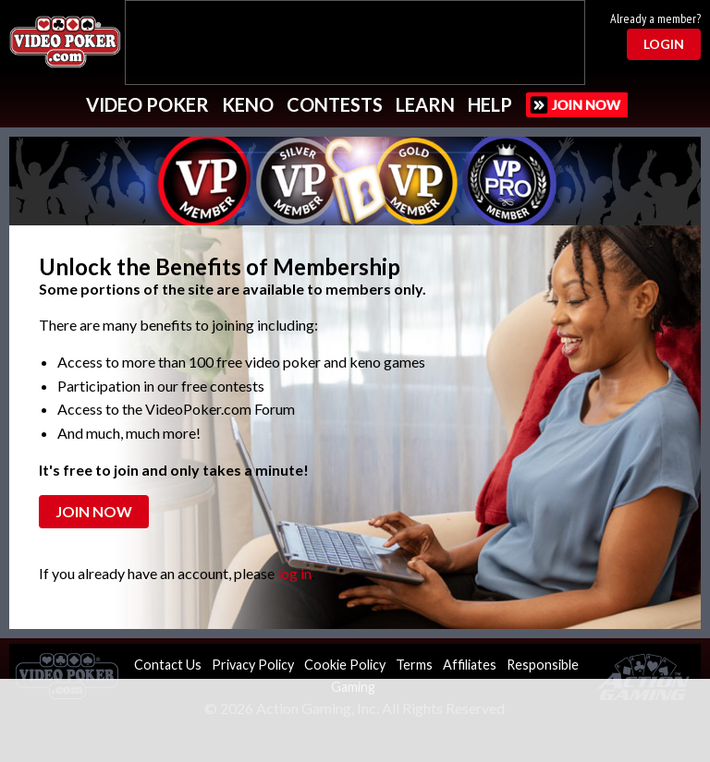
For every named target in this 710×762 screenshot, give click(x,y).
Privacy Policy (253, 664)
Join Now (93, 511)
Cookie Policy (345, 664)
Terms (414, 664)
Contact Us (168, 664)
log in (294, 573)
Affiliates (469, 664)
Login (663, 44)
